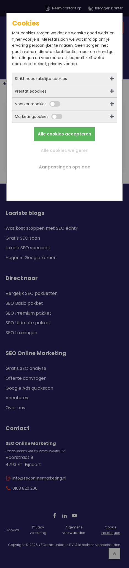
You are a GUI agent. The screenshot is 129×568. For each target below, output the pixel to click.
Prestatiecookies (31, 91)
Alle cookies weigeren (64, 150)
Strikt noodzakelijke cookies (41, 78)
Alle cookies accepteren (64, 134)
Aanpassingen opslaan (64, 167)
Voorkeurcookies (37, 104)
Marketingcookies (38, 116)
